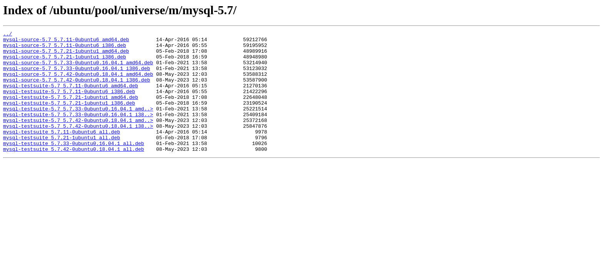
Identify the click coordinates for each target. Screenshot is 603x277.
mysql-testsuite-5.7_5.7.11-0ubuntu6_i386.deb (69, 103)
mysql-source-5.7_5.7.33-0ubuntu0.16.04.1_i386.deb (76, 76)
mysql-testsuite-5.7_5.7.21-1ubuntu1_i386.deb (69, 117)
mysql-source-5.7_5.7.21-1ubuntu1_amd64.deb (66, 55)
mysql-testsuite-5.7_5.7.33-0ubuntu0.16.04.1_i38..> (78, 131)
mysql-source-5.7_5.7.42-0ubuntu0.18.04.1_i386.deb (76, 90)
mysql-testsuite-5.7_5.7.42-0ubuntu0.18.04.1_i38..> (78, 145)
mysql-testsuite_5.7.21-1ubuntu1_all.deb (61, 159)
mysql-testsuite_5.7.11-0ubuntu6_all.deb (61, 152)
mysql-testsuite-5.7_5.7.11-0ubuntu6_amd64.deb (70, 96)
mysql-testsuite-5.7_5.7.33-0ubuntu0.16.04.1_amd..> (78, 124)
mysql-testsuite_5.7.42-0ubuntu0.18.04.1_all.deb (73, 173)
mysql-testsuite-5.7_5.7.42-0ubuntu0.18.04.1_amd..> (78, 138)
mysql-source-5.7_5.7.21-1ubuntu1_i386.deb (64, 62)
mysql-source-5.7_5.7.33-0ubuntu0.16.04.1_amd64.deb (78, 69)
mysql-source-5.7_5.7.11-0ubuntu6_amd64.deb (66, 41)
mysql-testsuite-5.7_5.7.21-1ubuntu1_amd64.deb (70, 110)
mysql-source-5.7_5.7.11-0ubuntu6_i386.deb (64, 48)
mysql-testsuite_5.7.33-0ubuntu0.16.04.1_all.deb (73, 166)
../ (7, 34)
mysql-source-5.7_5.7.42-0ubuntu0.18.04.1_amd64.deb (78, 83)
